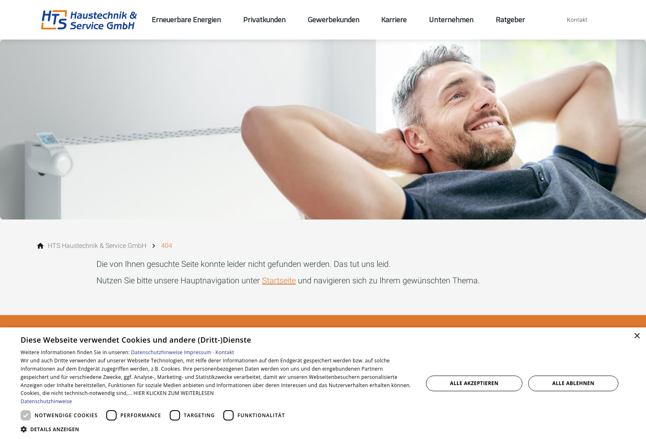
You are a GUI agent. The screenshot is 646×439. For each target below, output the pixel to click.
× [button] (637, 336)
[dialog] (323, 383)
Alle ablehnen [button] (573, 383)
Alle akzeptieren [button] (474, 383)
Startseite (279, 280)
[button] (216, 429)
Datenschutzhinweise (157, 352)
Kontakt (224, 352)
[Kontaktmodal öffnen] (571, 20)
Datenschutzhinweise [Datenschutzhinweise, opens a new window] (46, 401)
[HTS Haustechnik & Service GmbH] (97, 245)
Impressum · (199, 352)
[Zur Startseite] (89, 19)
